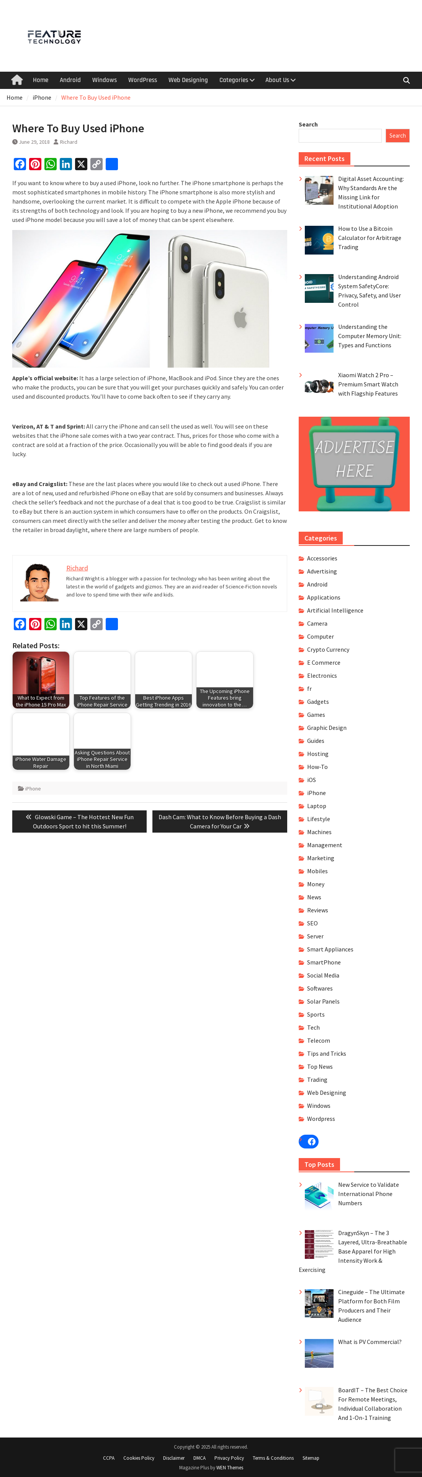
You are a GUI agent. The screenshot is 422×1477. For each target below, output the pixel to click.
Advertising (322, 571)
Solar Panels (323, 1001)
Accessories (322, 558)
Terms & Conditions (273, 1458)
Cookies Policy (138, 1458)
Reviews (317, 910)
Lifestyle (318, 819)
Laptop (316, 806)
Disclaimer (174, 1458)
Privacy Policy (229, 1458)
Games (316, 714)
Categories (233, 80)
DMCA (199, 1458)
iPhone (33, 788)
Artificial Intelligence (335, 610)
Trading (317, 1079)
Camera (317, 623)
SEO (312, 923)
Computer (320, 636)
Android (70, 80)
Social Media (323, 975)
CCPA (108, 1458)
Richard (68, 141)
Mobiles (317, 871)
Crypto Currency (328, 649)
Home (40, 80)
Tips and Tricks (326, 1053)
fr (309, 688)
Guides (315, 740)
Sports (316, 1014)
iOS (311, 780)
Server (315, 936)
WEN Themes (229, 1467)
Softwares (320, 988)
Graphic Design (327, 727)
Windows (104, 80)
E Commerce (323, 662)
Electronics (322, 675)
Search (308, 124)
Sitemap (311, 1458)
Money (315, 884)
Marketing (320, 858)
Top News (320, 1066)
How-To (317, 767)
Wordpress (321, 1118)
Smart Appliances (330, 949)
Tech (313, 1027)
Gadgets (318, 701)
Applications (323, 597)
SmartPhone (324, 962)
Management (324, 845)
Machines (319, 832)
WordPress (142, 80)
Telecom (318, 1040)
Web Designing (188, 80)
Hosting (318, 753)
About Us (277, 80)
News (314, 897)
